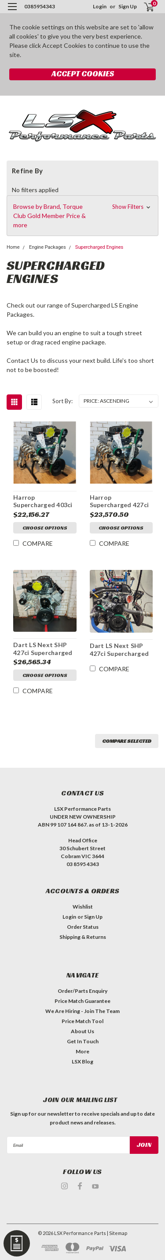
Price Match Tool (82, 1021)
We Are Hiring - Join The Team (82, 1011)
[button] (82, 215)
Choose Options (44, 527)
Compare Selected (126, 740)
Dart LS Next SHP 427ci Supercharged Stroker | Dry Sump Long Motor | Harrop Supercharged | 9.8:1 (121, 650)
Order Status (83, 927)
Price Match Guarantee (82, 1001)
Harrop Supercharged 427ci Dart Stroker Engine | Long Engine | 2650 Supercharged (120, 501)
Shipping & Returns (82, 937)
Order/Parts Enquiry (82, 991)
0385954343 (39, 6)
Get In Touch (83, 1041)
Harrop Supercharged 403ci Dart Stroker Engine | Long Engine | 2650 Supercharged (43, 501)
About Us (82, 1031)
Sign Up (127, 6)
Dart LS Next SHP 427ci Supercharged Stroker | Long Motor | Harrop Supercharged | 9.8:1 (43, 649)
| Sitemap (117, 1233)
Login (99, 6)
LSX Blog (82, 1061)
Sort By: (62, 400)
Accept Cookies (82, 73)
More (82, 1051)
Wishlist (83, 906)
